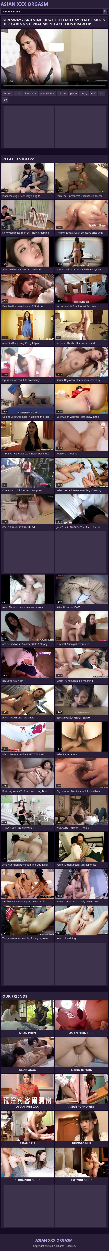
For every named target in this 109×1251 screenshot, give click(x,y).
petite (73, 93)
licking (7, 93)
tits (101, 93)
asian (18, 93)
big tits (62, 93)
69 (5, 99)
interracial (30, 93)
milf (93, 93)
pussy (84, 93)
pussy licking (47, 93)
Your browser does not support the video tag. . (54, 59)
